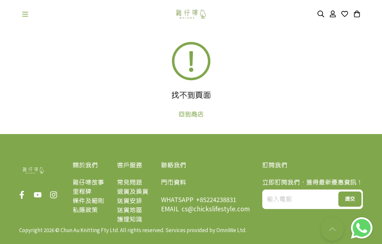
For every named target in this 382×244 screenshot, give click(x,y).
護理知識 (129, 219)
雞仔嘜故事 (88, 182)
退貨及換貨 (133, 191)
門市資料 (173, 182)
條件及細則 (88, 200)
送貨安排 (129, 200)
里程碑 (82, 191)
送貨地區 (129, 210)
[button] (25, 14)
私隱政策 (85, 210)
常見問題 (129, 182)
